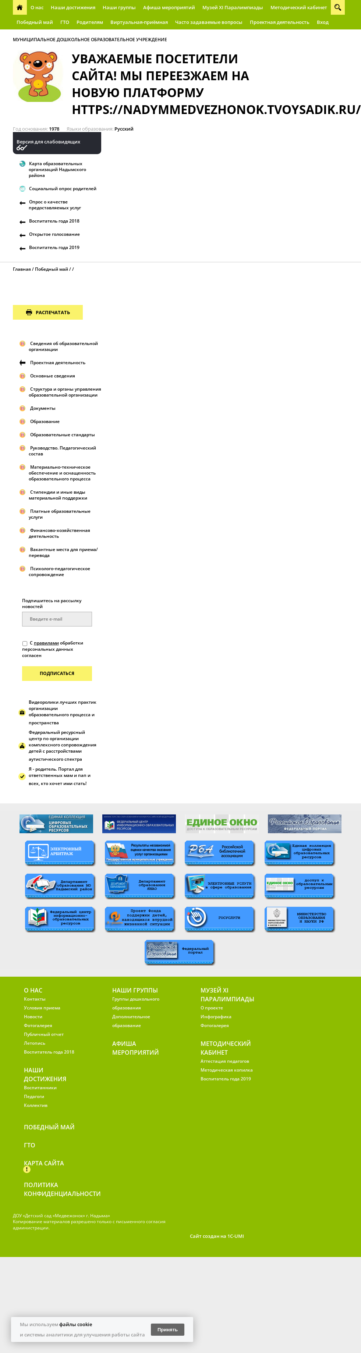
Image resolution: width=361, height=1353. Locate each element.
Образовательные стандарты (62, 434)
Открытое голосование (54, 234)
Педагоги (34, 1096)
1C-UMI (235, 1236)
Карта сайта (44, 1163)
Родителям (90, 22)
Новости (33, 1016)
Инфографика (216, 1016)
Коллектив (35, 1105)
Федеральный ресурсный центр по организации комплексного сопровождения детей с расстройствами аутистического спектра (62, 745)
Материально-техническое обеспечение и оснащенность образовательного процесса (62, 473)
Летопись (34, 1043)
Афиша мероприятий (169, 7)
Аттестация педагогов (225, 1061)
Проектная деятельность (279, 22)
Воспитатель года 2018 (54, 221)
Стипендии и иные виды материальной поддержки (58, 495)
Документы (43, 408)
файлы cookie (75, 1324)
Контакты (35, 999)
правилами (46, 643)
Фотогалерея (38, 1025)
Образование (45, 421)
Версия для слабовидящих (48, 142)
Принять (168, 1329)
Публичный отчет (44, 1034)
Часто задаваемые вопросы (209, 22)
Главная (22, 269)
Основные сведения (52, 376)
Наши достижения (73, 7)
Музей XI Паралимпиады (232, 7)
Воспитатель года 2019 (54, 247)
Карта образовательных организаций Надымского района (57, 169)
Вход (323, 22)
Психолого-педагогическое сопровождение (59, 571)
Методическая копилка (227, 1070)
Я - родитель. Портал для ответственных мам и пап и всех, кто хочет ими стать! (60, 776)
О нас (37, 7)
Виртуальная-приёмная (139, 22)
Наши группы (119, 7)
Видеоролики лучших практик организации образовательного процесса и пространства (62, 712)
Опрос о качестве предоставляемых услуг (55, 204)
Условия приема (42, 1008)
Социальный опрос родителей (62, 188)
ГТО (64, 22)
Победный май (35, 22)
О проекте (212, 1008)
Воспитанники (40, 1087)
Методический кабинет (298, 7)
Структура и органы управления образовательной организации (65, 392)
